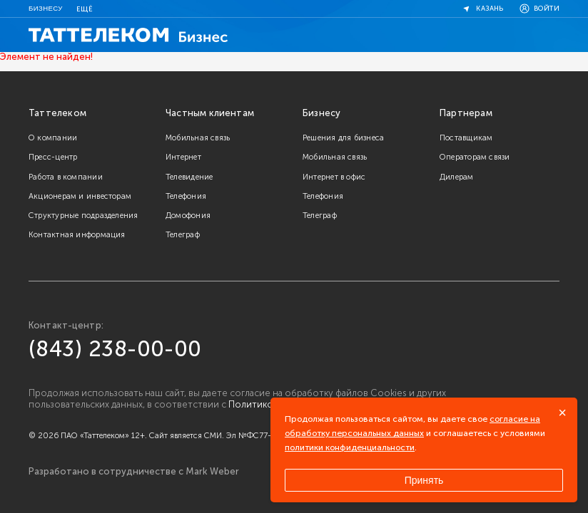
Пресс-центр (53, 156)
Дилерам (457, 176)
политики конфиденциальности (350, 447)
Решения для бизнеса (343, 137)
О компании (53, 137)
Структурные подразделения (83, 215)
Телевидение (189, 176)
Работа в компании (66, 176)
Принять (424, 480)
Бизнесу (46, 8)
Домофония (188, 215)
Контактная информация (77, 234)
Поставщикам (466, 137)
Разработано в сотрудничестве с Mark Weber (134, 472)
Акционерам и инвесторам (80, 196)
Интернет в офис (334, 176)
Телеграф (183, 234)
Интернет (183, 156)
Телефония (186, 196)
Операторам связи (475, 156)
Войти (538, 8)
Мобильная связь (198, 137)
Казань (482, 8)
